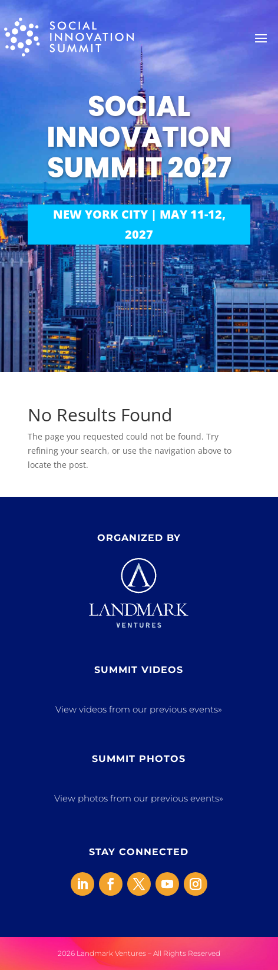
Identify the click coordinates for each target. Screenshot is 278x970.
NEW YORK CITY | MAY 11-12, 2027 (139, 224)
